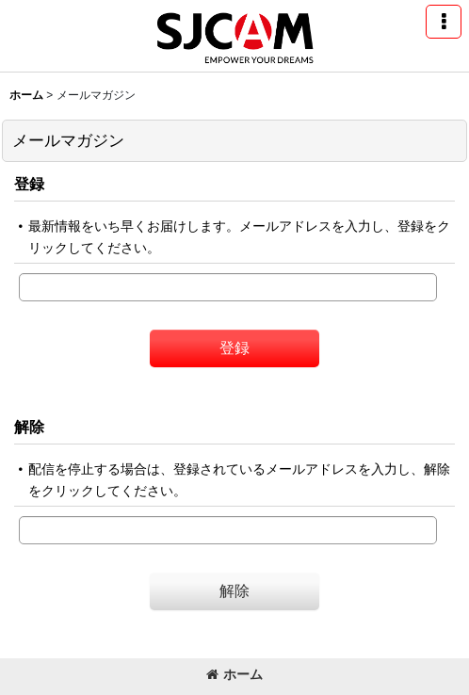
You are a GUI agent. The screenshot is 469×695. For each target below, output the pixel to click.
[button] (443, 22)
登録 (29, 183)
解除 (29, 426)
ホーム (234, 674)
